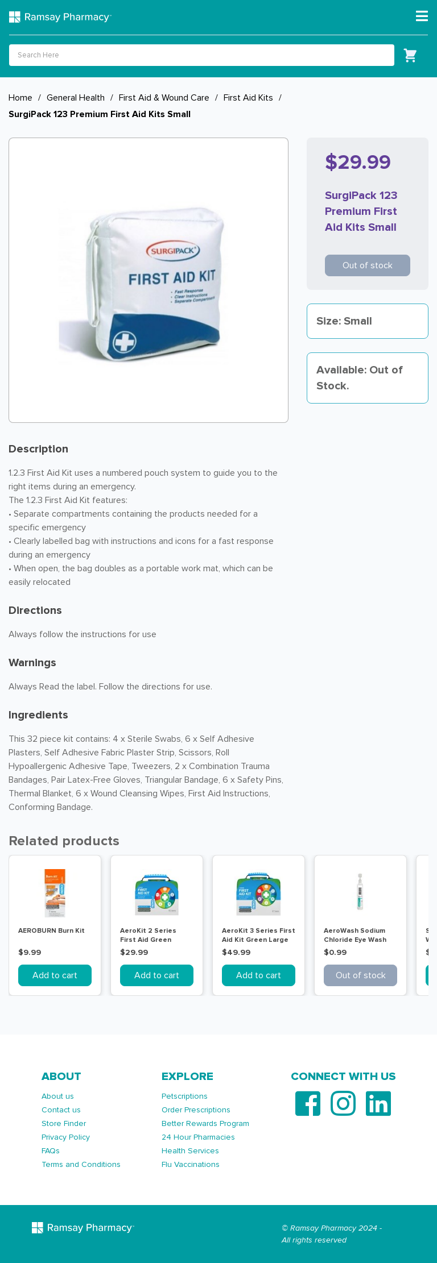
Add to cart (54, 975)
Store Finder (64, 1123)
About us (58, 1096)
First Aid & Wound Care (164, 97)
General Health (76, 97)
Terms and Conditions (81, 1164)
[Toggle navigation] (422, 16)
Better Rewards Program (205, 1123)
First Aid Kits (248, 97)
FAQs (51, 1151)
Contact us (61, 1110)
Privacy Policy (66, 1137)
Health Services (190, 1151)
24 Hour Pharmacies (198, 1137)
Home (20, 97)
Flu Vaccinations (191, 1164)
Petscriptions (185, 1096)
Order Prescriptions (196, 1110)
